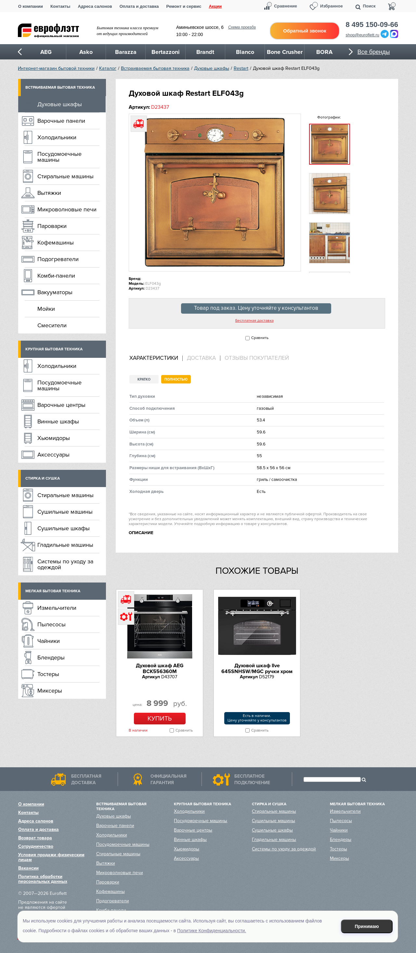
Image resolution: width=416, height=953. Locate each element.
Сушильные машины (65, 511)
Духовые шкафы (211, 68)
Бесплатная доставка (254, 321)
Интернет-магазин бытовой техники (56, 68)
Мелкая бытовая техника (52, 591)
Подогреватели (58, 259)
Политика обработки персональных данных (42, 879)
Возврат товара (35, 838)
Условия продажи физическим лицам (51, 857)
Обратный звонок (304, 30)
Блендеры (51, 657)
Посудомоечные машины (59, 156)
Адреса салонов (95, 6)
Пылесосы (51, 624)
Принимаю (367, 926)
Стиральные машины (65, 176)
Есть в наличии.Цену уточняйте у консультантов (257, 718)
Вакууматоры (54, 292)
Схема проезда (242, 27)
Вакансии (28, 868)
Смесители (52, 325)
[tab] (156, 358)
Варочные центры (61, 404)
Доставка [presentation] (201, 358)
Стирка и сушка (42, 478)
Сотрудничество (35, 846)
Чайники (48, 641)
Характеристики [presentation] (153, 358)
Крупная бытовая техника (54, 349)
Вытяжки (49, 192)
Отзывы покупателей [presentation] (257, 358)
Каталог (107, 68)
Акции (215, 6)
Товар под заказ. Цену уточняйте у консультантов (256, 308)
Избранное (331, 6)
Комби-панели (56, 275)
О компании (30, 6)
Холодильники (56, 137)
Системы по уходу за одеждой (65, 564)
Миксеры (49, 690)
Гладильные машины (65, 544)
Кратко (143, 379)
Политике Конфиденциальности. (211, 930)
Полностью (176, 379)
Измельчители (56, 607)
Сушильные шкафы (63, 528)
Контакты (60, 6)
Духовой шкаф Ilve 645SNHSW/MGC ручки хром (256, 668)
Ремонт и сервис (184, 6)
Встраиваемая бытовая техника (155, 68)
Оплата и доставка (139, 6)
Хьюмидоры (53, 438)
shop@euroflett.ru (363, 34)
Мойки (46, 308)
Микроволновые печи (67, 209)
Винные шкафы (58, 421)
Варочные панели (61, 120)
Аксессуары (53, 454)
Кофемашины (55, 242)
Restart (241, 68)
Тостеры (48, 674)
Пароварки (52, 226)
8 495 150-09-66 (372, 24)
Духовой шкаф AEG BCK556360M (159, 668)
